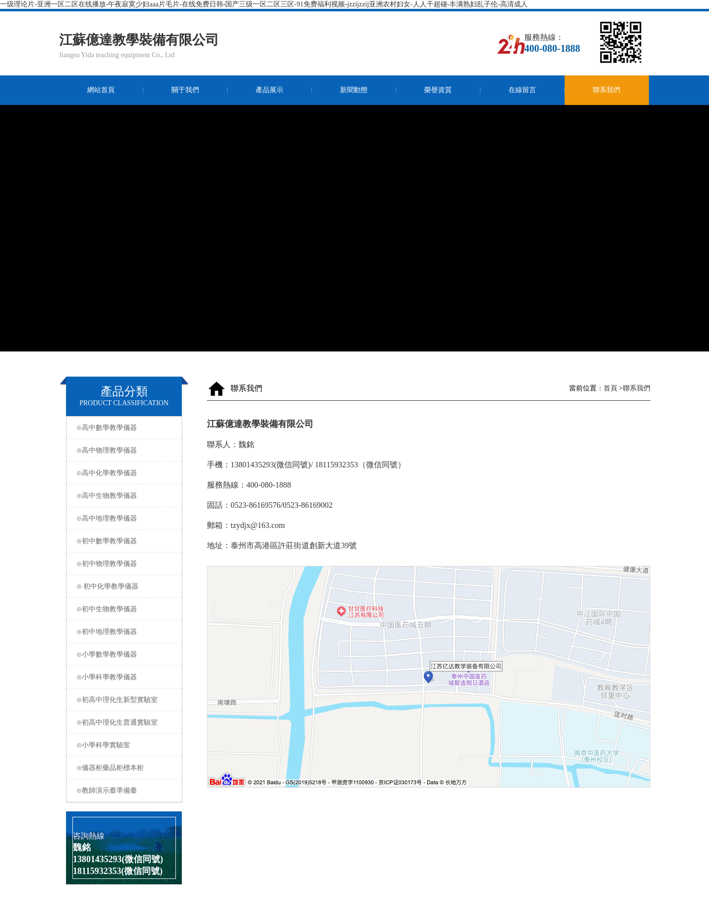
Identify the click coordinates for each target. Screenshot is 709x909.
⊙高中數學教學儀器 (125, 427)
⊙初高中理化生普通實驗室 (125, 722)
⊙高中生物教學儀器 (125, 495)
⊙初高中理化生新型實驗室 (125, 699)
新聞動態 (354, 90)
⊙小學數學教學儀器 (125, 654)
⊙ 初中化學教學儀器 (125, 586)
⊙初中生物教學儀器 (125, 609)
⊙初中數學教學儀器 (125, 541)
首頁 (610, 388)
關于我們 (185, 90)
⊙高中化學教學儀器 (125, 473)
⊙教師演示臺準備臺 (125, 790)
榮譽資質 (438, 90)
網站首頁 (101, 90)
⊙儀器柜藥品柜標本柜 (125, 767)
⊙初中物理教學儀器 (125, 563)
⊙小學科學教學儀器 (125, 677)
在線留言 (522, 90)
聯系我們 (606, 90)
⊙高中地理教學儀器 (125, 518)
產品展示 (269, 90)
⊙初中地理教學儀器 (125, 631)
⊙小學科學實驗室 (125, 745)
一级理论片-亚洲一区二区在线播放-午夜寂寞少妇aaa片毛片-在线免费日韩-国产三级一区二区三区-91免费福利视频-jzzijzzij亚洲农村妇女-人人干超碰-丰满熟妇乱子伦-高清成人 (264, 4)
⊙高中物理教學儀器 (125, 450)
